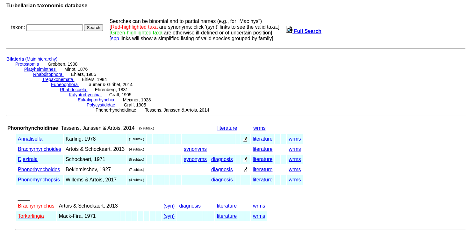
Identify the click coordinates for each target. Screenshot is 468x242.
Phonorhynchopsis (39, 179)
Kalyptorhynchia (85, 94)
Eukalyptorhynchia (96, 99)
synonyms (195, 149)
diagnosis (222, 159)
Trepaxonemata (58, 79)
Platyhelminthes (40, 69)
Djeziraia (28, 159)
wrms (259, 128)
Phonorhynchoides (39, 169)
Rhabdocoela (73, 89)
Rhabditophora (48, 74)
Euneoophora (65, 84)
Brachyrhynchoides (39, 149)
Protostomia (27, 64)
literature (227, 128)
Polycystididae (101, 104)
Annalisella (30, 139)
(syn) (169, 206)
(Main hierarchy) (31, 59)
